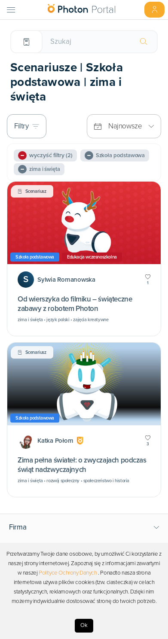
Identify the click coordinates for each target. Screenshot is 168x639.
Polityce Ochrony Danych (68, 572)
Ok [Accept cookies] (84, 625)
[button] (84, 527)
